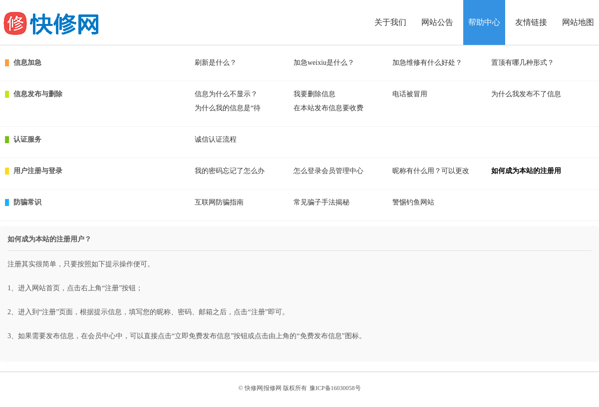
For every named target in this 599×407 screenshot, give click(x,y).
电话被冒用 (409, 94)
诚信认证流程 (216, 139)
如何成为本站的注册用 (526, 171)
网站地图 (578, 22)
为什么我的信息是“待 (228, 108)
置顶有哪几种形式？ (522, 62)
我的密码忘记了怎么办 (230, 171)
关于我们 (390, 22)
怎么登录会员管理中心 (328, 171)
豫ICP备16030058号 (335, 388)
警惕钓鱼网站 (413, 202)
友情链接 (531, 22)
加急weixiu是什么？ (324, 62)
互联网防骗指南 (219, 202)
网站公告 (437, 22)
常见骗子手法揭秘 (321, 202)
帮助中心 (484, 22)
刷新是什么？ (216, 62)
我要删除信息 (314, 94)
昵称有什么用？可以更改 (430, 171)
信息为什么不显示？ (226, 94)
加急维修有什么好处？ (427, 62)
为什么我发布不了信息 (526, 94)
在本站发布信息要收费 (328, 108)
